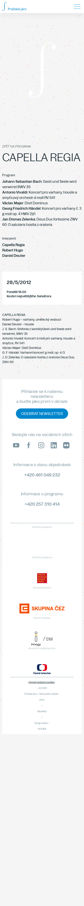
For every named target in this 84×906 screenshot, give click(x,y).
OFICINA (42, 728)
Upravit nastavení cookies (41, 682)
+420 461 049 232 (42, 475)
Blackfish (42, 711)
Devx (42, 699)
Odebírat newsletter (42, 413)
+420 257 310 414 (42, 504)
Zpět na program (16, 146)
